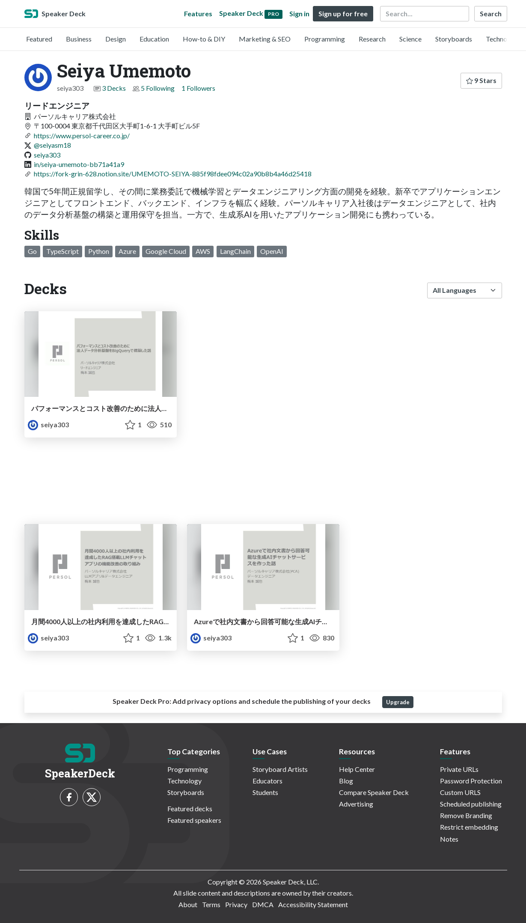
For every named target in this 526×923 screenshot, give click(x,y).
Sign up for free (343, 13)
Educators (267, 781)
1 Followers (198, 88)
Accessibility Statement (313, 904)
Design (115, 39)
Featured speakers (194, 820)
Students (265, 792)
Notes (449, 839)
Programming (324, 39)
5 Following (158, 88)
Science (410, 39)
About (187, 904)
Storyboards (453, 39)
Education (154, 39)
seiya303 (47, 155)
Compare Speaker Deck (374, 792)
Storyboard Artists (280, 769)
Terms (211, 904)
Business (79, 39)
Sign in (299, 13)
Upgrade (398, 702)
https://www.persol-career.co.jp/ (82, 135)
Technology (503, 39)
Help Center (357, 769)
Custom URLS (460, 792)
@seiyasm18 (52, 145)
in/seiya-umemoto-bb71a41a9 (79, 164)
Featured (39, 39)
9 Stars (481, 80)
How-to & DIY (204, 39)
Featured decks (189, 808)
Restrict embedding (469, 827)
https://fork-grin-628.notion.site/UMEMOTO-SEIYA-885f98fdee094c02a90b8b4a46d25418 (173, 174)
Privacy (236, 904)
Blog (346, 781)
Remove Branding (466, 815)
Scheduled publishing (471, 804)
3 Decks (114, 88)
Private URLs (459, 769)
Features (198, 13)
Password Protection (471, 781)
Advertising (356, 804)
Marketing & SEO (265, 39)
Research (372, 39)
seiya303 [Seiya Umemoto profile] (48, 424)
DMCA (262, 904)
